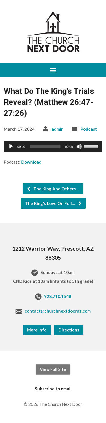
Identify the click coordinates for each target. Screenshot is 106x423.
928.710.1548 (57, 296)
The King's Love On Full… (53, 203)
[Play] (11, 146)
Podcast (89, 129)
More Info (37, 330)
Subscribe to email (53, 388)
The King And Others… (53, 188)
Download (31, 161)
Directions (69, 330)
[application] (53, 146)
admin (57, 129)
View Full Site (53, 369)
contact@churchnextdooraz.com (58, 310)
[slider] (45, 146)
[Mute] (79, 146)
